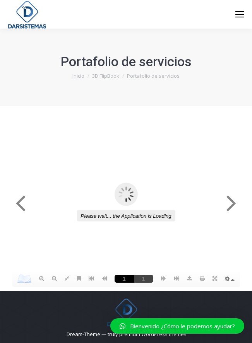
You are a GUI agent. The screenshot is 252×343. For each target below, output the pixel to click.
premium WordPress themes (153, 334)
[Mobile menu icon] (239, 14)
